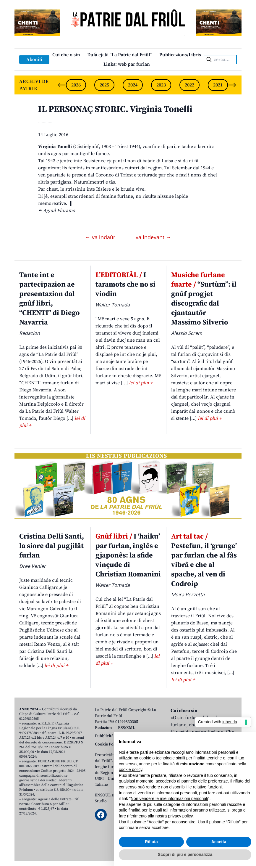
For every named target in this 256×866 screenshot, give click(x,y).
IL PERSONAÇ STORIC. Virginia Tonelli (115, 109)
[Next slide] (232, 85)
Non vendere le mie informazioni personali (169, 798)
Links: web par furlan (126, 64)
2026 (76, 85)
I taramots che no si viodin (125, 284)
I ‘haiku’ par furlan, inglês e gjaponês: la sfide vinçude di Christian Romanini (128, 555)
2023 (161, 85)
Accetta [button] (218, 841)
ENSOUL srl (105, 795)
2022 (189, 85)
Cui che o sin (66, 55)
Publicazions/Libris (180, 55)
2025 (104, 85)
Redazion (103, 727)
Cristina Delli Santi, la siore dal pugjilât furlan (51, 546)
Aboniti (34, 59)
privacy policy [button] (180, 816)
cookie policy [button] (130, 769)
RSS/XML (126, 727)
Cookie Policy (107, 744)
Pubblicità (104, 736)
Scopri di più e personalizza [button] (185, 854)
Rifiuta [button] (151, 841)
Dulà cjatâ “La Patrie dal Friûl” (119, 55)
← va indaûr (101, 237)
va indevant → (153, 237)
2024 (132, 85)
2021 (218, 85)
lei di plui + (141, 383)
